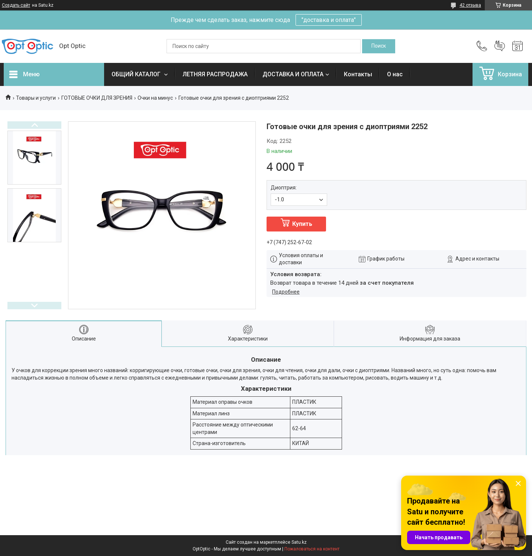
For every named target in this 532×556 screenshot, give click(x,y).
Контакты (358, 74)
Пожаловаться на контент (311, 549)
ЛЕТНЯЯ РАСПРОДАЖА (215, 74)
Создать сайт (16, 5)
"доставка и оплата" (329, 19)
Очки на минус (155, 98)
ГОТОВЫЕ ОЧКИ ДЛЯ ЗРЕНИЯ (96, 98)
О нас (395, 74)
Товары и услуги (36, 98)
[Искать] (378, 46)
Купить (302, 223)
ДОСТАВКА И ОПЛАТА (292, 74)
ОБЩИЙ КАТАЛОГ (137, 74)
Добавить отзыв (499, 46)
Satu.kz (299, 542)
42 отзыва (470, 5)
